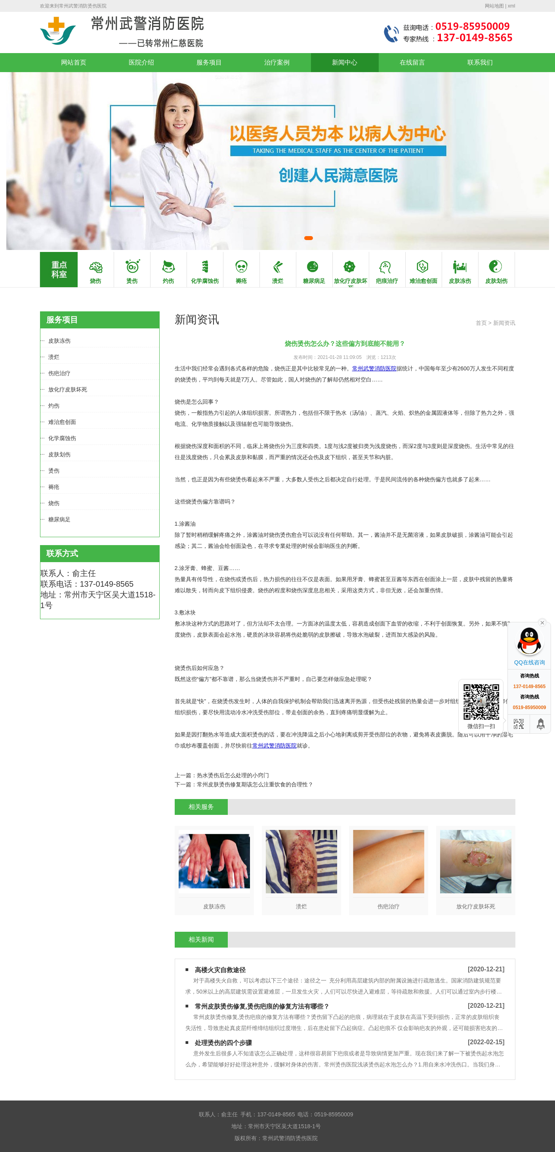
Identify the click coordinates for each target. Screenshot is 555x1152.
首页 (481, 323)
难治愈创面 (62, 422)
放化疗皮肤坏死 (67, 389)
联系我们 (480, 62)
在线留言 (412, 62)
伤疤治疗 (59, 373)
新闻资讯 (504, 323)
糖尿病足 (59, 519)
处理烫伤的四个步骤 (223, 1042)
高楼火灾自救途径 (220, 970)
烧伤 (53, 503)
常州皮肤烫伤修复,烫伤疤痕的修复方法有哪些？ (262, 1006)
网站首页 (73, 62)
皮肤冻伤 (59, 341)
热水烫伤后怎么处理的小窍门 (233, 775)
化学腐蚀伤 (62, 438)
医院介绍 (141, 62)
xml (511, 6)
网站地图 (494, 6)
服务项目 (209, 62)
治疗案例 (277, 62)
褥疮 (53, 487)
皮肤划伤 (59, 454)
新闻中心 (344, 62)
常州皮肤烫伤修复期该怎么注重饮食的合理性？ (255, 784)
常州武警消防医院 (374, 368)
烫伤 (53, 470)
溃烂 (53, 357)
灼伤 (53, 405)
